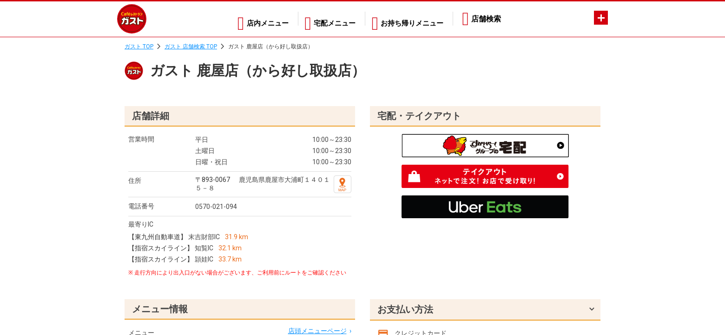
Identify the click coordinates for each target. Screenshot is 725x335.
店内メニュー (254, 19)
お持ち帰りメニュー (409, 19)
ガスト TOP (139, 46)
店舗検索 (486, 19)
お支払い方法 (405, 309)
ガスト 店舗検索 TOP (191, 46)
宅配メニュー (326, 19)
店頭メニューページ (317, 331)
